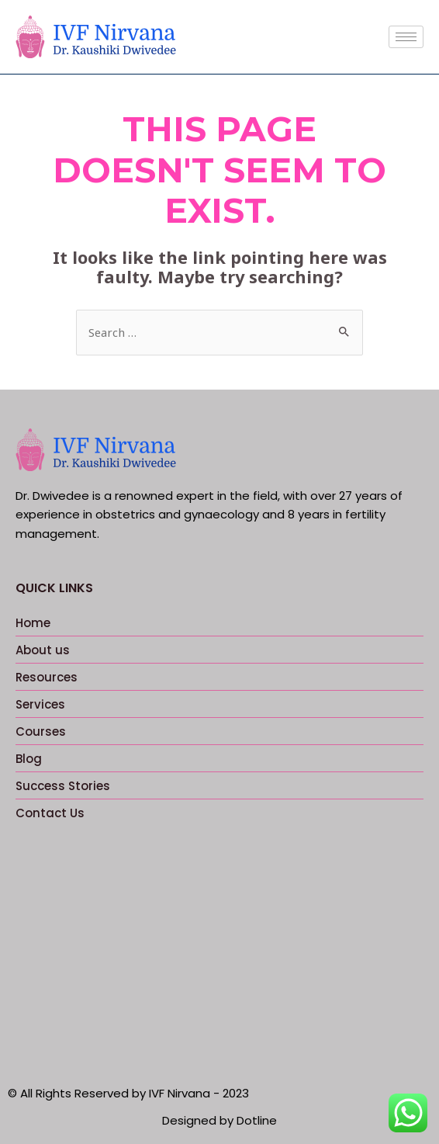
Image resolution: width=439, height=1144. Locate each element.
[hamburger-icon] (406, 37)
